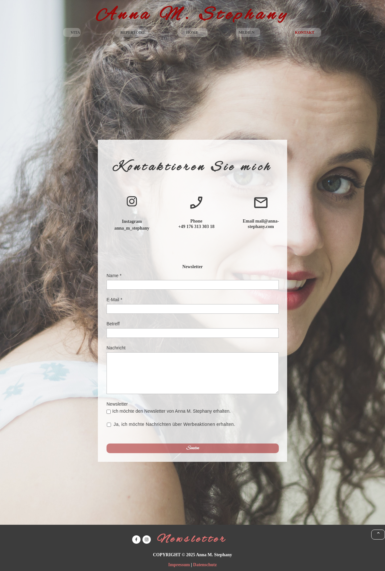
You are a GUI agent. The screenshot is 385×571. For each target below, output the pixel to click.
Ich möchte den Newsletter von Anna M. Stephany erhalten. (171, 411)
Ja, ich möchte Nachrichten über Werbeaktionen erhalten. (175, 424)
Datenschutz (205, 564)
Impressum (179, 564)
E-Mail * (114, 299)
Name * (114, 275)
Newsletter (117, 404)
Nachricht (116, 347)
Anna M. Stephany (192, 15)
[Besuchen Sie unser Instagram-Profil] (132, 201)
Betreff (113, 323)
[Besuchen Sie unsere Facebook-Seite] (136, 539)
